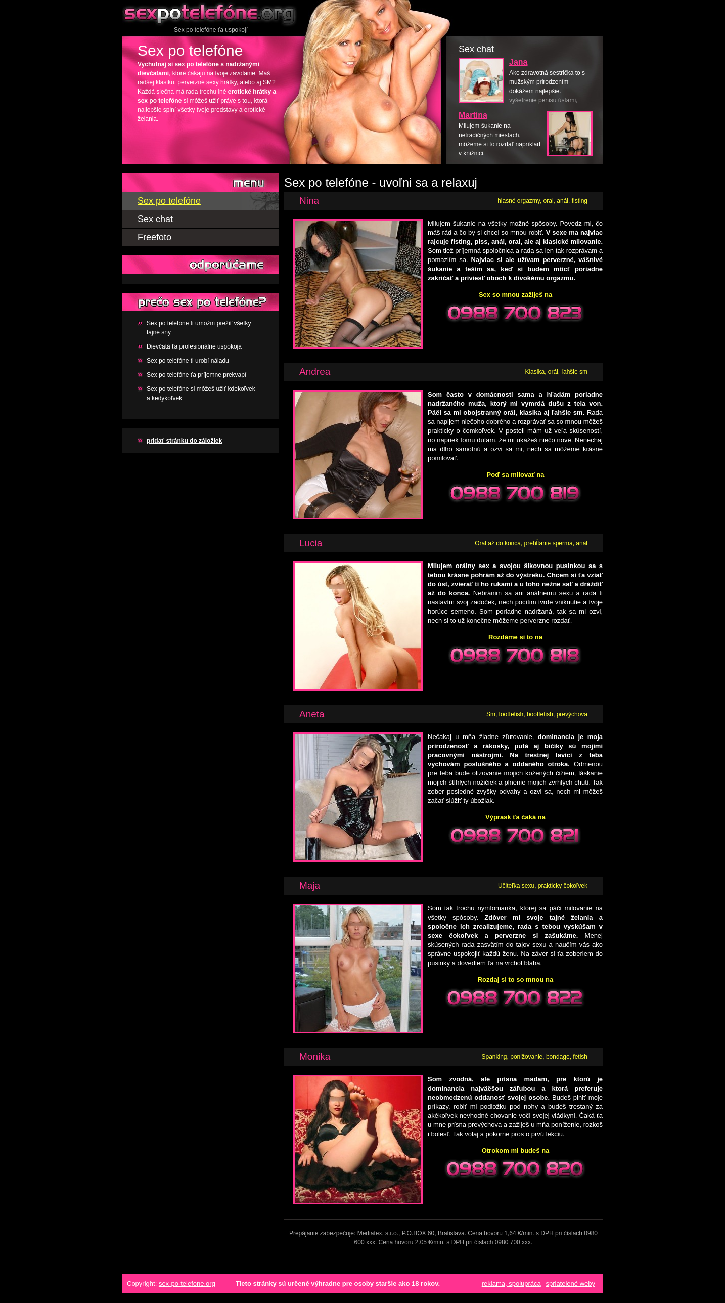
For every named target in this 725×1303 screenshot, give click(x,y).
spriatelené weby (570, 1283)
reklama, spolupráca (511, 1283)
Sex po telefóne (210, 12)
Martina (473, 115)
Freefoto (154, 237)
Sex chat (155, 219)
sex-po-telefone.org (187, 1283)
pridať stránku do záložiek (184, 440)
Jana (518, 62)
